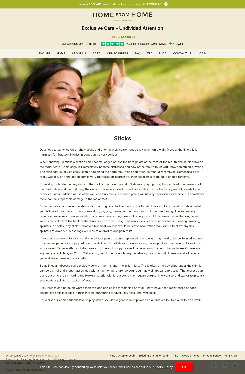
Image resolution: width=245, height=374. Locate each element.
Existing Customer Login (154, 355)
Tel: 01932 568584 (122, 36)
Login (202, 53)
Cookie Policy (190, 355)
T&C (149, 53)
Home (61, 53)
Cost (96, 53)
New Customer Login (122, 355)
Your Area (230, 355)
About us (79, 53)
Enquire (44, 53)
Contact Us (182, 53)
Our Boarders (117, 53)
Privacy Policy (212, 355)
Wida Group (52, 355)
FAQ (137, 53)
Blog (163, 53)
